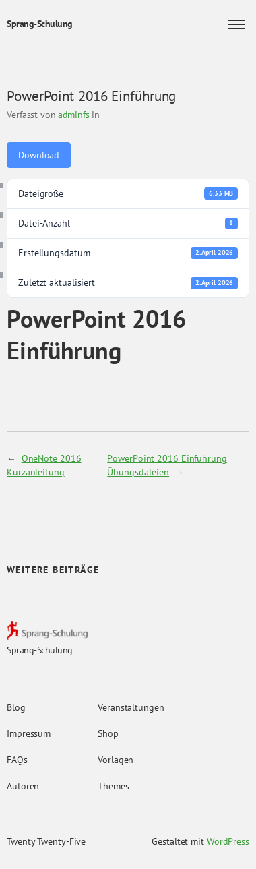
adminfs (74, 115)
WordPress (228, 841)
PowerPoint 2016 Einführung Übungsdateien (166, 464)
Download (38, 155)
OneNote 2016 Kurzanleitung (44, 464)
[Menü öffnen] (236, 24)
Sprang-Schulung (40, 24)
